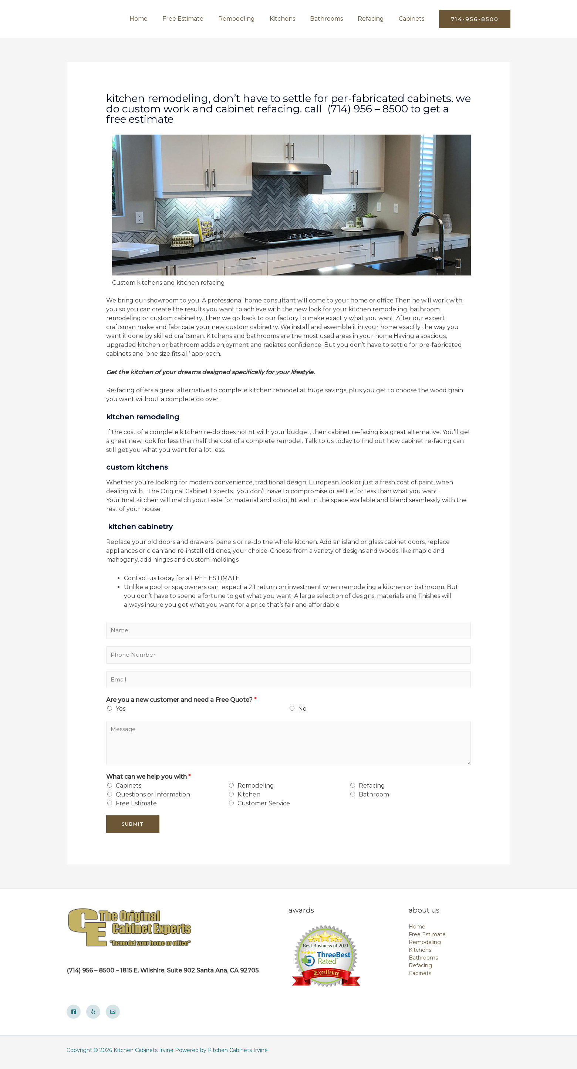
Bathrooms (423, 961)
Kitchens (420, 954)
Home (417, 930)
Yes (120, 712)
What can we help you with (148, 780)
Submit (133, 828)
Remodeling (255, 789)
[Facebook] (74, 1016)
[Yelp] (93, 1016)
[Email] (113, 1016)
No (302, 712)
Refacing (372, 789)
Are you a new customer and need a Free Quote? (181, 703)
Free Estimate (136, 807)
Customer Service (263, 807)
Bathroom (374, 798)
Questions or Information (153, 798)
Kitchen (248, 798)
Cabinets (128, 789)
